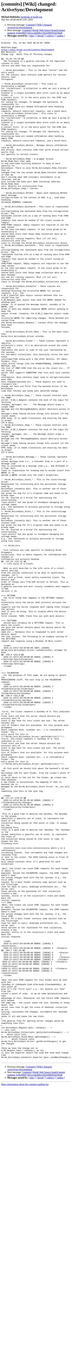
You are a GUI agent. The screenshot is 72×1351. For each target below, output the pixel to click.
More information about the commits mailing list (25, 1288)
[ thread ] (40, 35)
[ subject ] (50, 35)
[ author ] (60, 35)
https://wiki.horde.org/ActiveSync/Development (27, 51)
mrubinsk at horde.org (31, 17)
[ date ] (32, 35)
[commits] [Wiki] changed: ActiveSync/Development (29, 26)
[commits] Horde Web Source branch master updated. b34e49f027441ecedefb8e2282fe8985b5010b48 (36, 31)
